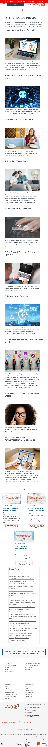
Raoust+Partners (30, 729)
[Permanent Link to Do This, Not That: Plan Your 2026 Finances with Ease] (28, 505)
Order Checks (28, 667)
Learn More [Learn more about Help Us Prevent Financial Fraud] (40, 1)
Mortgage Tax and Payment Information (20, 626)
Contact (27, 688)
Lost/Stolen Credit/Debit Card (32, 663)
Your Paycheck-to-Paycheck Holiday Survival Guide (22, 583)
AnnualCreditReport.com (11, 69)
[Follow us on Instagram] (25, 722)
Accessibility (8, 698)
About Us (7, 663)
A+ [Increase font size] (25, 10)
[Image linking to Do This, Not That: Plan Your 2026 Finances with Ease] (36, 498)
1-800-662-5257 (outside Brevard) (34, 709)
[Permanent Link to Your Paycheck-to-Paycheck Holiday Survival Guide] (16, 543)
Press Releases (28, 694)
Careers (7, 674)
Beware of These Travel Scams (17, 598)
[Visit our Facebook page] (19, 722)
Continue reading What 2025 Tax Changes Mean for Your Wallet (12, 526)
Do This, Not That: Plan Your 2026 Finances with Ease (23, 581)
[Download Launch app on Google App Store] (12, 722)
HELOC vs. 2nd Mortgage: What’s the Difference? (22, 607)
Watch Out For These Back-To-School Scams (21, 591)
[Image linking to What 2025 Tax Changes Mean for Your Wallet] (11, 498)
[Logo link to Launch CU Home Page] (40, 3)
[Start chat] (42, 744)
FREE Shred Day (13, 588)
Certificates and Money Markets (17, 640)
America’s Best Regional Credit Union (19, 609)
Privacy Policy (8, 690)
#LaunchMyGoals (29, 696)
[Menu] (4, 3)
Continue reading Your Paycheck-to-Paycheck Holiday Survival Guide (24, 563)
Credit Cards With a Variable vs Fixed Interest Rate (22, 621)
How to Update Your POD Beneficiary (19, 638)
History (6, 669)
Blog (26, 686)
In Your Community (29, 684)
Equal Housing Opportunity (10, 744)
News (6, 678)
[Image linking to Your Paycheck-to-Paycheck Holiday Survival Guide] (24, 536)
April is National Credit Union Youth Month (20, 600)
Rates (6, 686)
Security (7, 688)
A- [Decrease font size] (24, 10)
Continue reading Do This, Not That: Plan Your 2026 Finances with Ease (36, 526)
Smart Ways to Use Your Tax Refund (18, 630)
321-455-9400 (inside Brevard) (33, 707)
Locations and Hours (10, 676)
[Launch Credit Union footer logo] (12, 706)
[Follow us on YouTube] (30, 722)
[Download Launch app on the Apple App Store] (4, 722)
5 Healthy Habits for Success (17, 612)
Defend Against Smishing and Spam (18, 643)
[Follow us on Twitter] (22, 722)
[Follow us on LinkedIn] (27, 722)
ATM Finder (27, 669)
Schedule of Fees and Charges (32, 665)
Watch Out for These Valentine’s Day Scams (21, 633)
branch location (13, 651)
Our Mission (8, 667)
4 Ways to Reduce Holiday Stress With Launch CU (22, 614)
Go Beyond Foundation (10, 665)
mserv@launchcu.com (31, 710)
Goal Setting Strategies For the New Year (20, 635)
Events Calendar (29, 692)
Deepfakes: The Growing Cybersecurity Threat (21, 586)
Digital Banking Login (16, 3)
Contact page (30, 712)
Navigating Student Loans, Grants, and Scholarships (23, 628)
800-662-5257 (25, 653)
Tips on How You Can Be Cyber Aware (19, 574)
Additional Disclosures (10, 696)
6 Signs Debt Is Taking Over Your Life (19, 576)
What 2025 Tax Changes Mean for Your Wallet (21, 579)
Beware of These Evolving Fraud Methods (20, 623)
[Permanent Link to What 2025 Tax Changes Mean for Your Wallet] (3, 505)
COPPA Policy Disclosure (11, 694)
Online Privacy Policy (10, 692)
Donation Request (29, 690)
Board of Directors (9, 671)
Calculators (7, 684)
